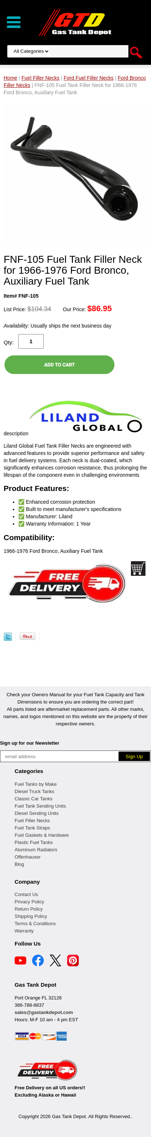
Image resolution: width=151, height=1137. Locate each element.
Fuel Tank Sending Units (40, 806)
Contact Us (26, 894)
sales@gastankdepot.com (44, 1012)
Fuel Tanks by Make (36, 784)
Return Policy (29, 909)
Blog (19, 864)
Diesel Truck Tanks (34, 791)
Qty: (9, 342)
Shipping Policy (31, 916)
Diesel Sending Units (37, 813)
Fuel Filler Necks (32, 820)
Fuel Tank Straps (32, 828)
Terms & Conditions (35, 923)
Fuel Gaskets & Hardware (42, 835)
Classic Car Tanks (34, 798)
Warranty (24, 931)
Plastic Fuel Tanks (34, 842)
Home (10, 78)
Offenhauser (27, 857)
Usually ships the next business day (57, 326)
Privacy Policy (29, 901)
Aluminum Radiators (36, 849)
